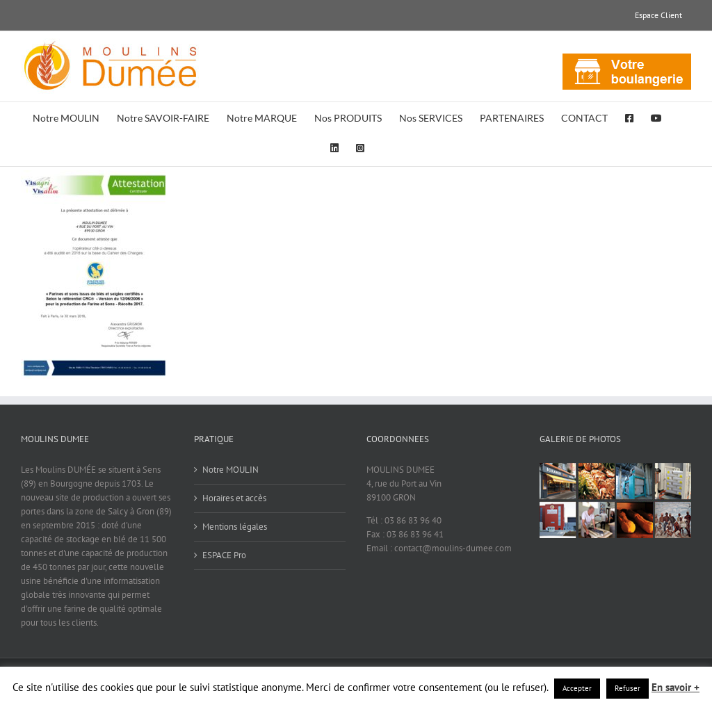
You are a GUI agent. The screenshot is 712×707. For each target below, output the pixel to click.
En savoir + (675, 687)
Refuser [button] (627, 688)
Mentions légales (234, 527)
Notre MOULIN (230, 470)
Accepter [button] (577, 688)
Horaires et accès (234, 498)
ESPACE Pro (224, 555)
